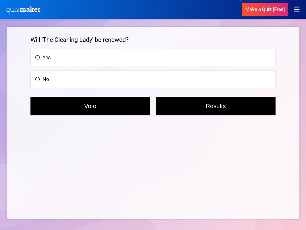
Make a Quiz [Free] (265, 9)
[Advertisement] (63, 171)
